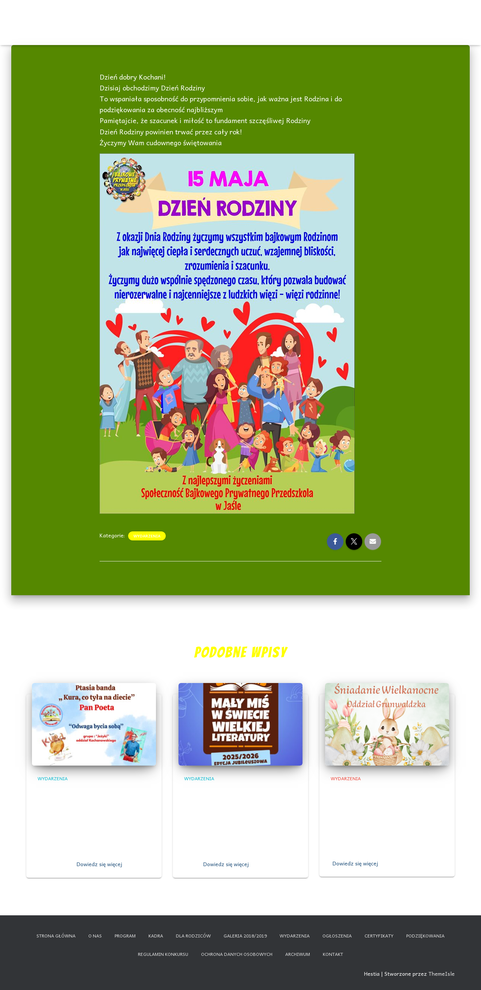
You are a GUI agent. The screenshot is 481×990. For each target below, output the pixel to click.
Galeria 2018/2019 (245, 935)
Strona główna (56, 935)
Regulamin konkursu (163, 954)
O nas (95, 935)
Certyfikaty (379, 935)
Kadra (155, 935)
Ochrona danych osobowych (236, 954)
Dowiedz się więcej (99, 864)
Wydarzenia (146, 536)
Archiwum (297, 954)
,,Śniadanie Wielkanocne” (375, 790)
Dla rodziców (193, 935)
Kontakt (333, 954)
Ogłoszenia (337, 935)
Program (125, 935)
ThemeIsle (441, 973)
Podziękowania (425, 935)
